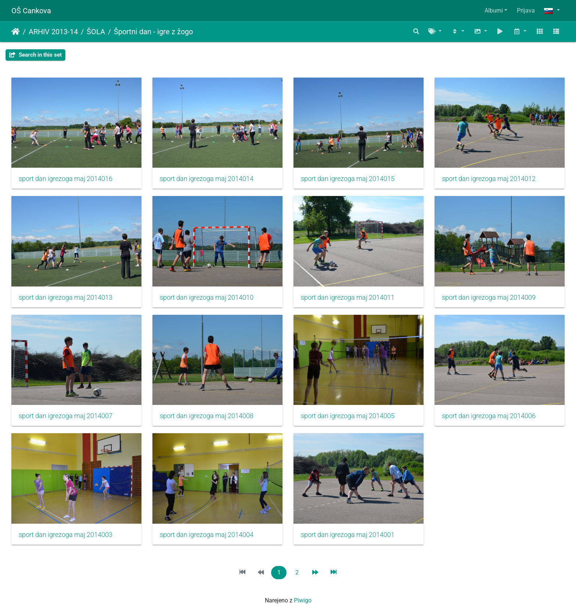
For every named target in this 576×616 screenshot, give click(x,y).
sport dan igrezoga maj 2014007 (65, 416)
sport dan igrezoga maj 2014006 (489, 416)
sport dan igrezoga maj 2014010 (206, 297)
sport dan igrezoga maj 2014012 (489, 178)
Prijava (526, 10)
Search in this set (35, 54)
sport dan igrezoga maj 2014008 (206, 416)
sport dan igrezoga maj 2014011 (348, 297)
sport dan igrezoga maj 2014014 (206, 178)
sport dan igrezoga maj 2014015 (348, 178)
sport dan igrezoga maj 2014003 (65, 534)
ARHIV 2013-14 (53, 31)
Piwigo (303, 600)
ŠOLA (96, 31)
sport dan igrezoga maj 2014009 (489, 297)
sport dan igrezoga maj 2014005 (348, 416)
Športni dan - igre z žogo (153, 31)
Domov (15, 31)
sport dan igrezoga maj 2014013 (65, 297)
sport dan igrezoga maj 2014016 (65, 178)
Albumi (494, 10)
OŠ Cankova (31, 10)
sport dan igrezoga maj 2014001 (348, 534)
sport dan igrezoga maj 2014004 (206, 534)
